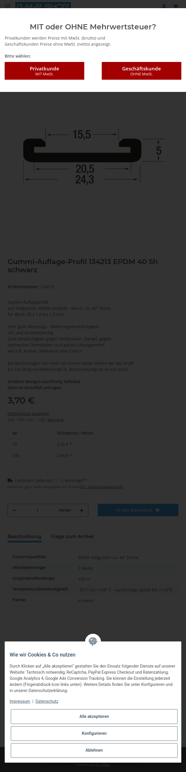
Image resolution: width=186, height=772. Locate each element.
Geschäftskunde (141, 71)
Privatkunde (44, 71)
